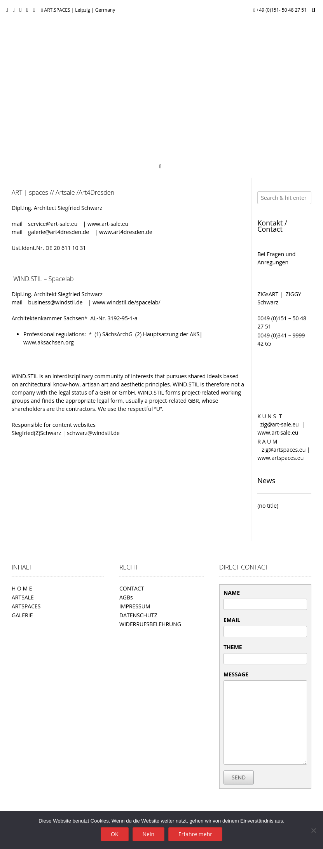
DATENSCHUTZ (138, 615)
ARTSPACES (26, 606)
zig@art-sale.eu (280, 424)
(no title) (267, 505)
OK (114, 834)
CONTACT (131, 588)
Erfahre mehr (195, 834)
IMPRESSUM (134, 606)
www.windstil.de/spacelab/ (126, 302)
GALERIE (22, 615)
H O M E (22, 588)
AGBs (126, 597)
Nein (149, 834)
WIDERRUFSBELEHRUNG (150, 624)
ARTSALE (23, 597)
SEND (239, 777)
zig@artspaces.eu (284, 449)
